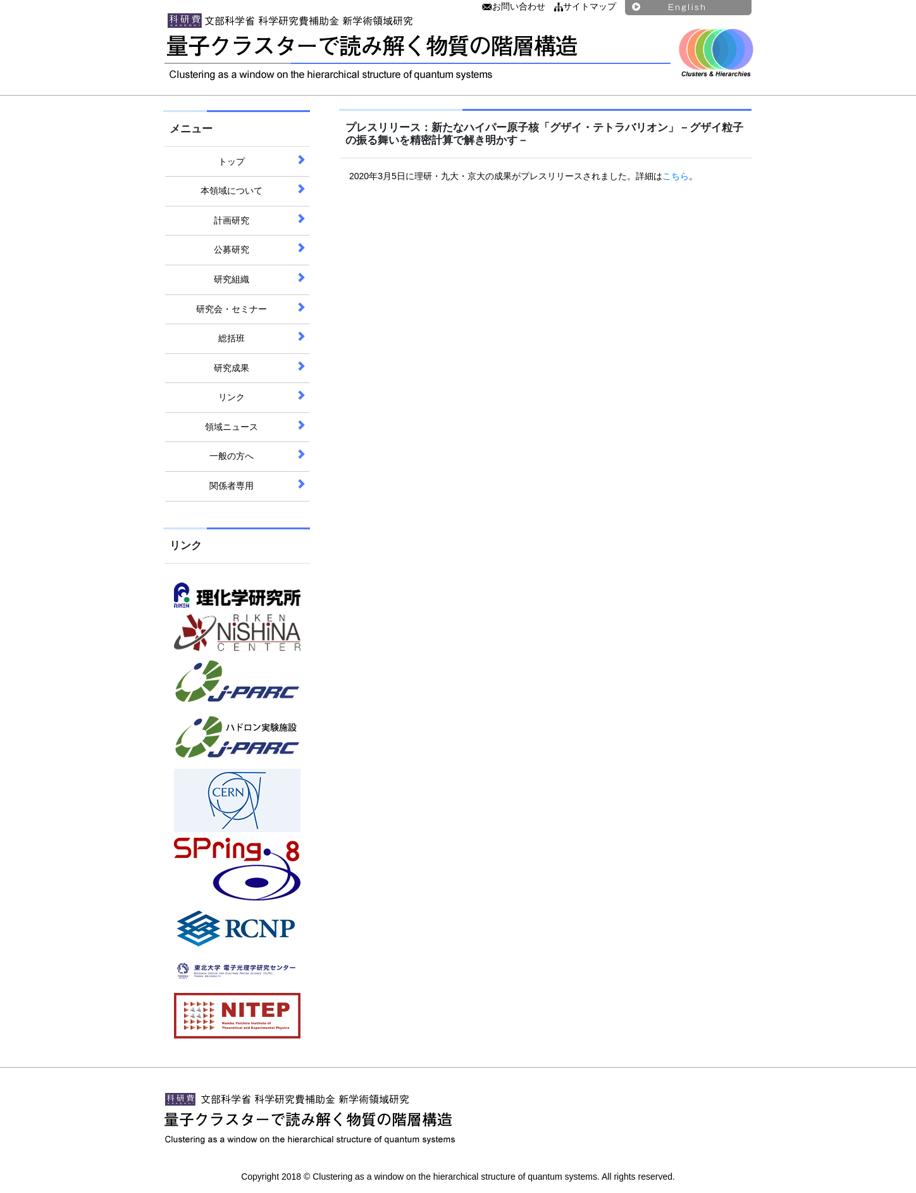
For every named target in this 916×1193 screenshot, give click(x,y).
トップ (231, 161)
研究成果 (231, 368)
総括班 (231, 338)
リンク (231, 397)
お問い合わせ (513, 6)
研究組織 (231, 279)
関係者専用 (231, 486)
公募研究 (231, 249)
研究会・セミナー (231, 309)
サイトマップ (585, 6)
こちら (675, 176)
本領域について (232, 191)
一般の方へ (231, 456)
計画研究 (231, 220)
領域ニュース (231, 427)
